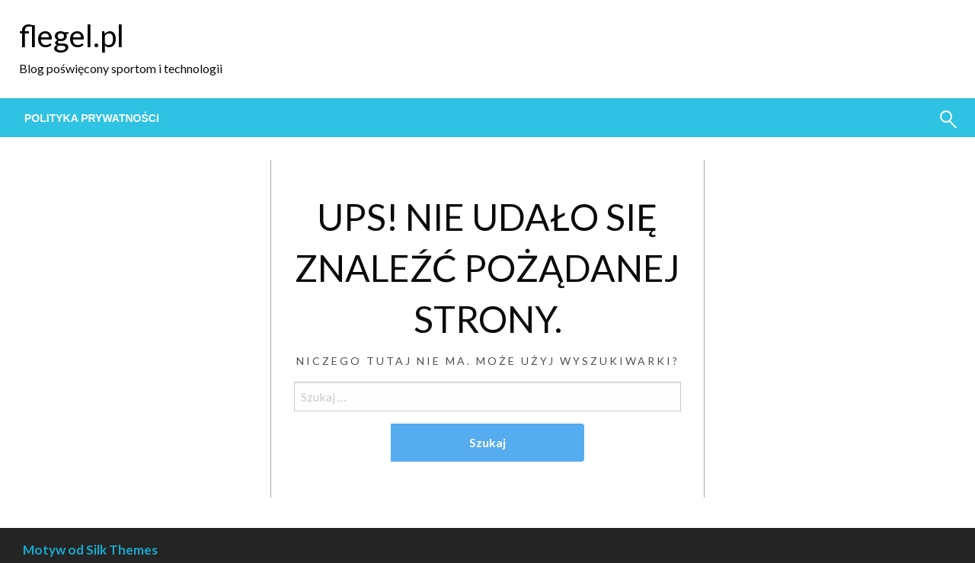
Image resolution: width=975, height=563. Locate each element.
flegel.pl (71, 36)
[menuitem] (91, 118)
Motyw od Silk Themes (90, 550)
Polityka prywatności (91, 118)
